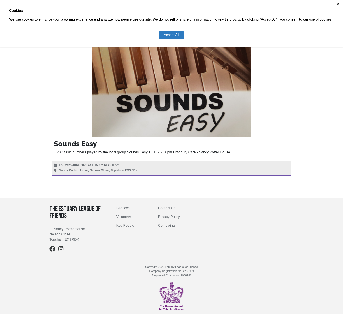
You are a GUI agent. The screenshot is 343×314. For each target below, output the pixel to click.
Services (123, 208)
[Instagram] (61, 250)
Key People (125, 225)
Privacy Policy (169, 217)
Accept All (171, 35)
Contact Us (166, 208)
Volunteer (123, 217)
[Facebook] (52, 250)
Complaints (167, 225)
